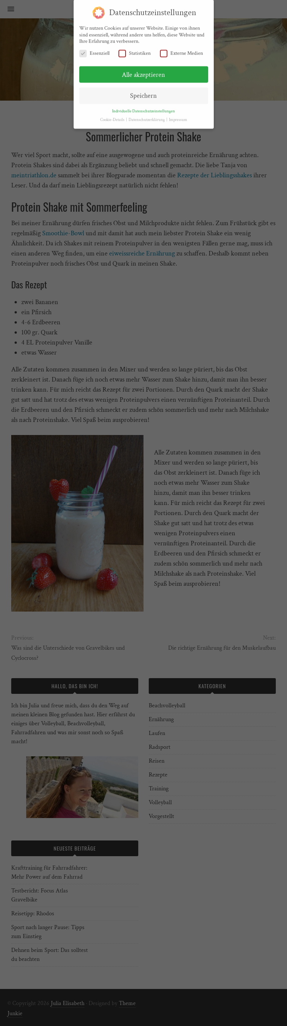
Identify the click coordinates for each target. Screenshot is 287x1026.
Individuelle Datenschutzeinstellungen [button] (143, 108)
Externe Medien (181, 50)
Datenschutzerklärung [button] (147, 117)
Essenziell (94, 50)
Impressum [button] (178, 117)
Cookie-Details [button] (112, 117)
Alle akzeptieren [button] (143, 71)
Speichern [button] (143, 93)
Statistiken (134, 50)
